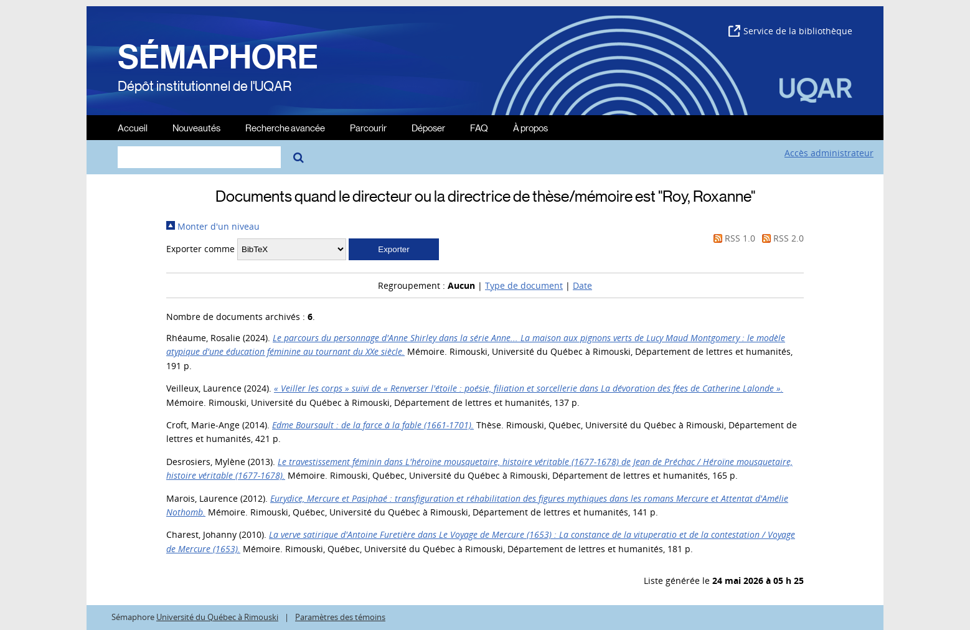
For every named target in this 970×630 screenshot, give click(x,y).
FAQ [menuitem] (479, 127)
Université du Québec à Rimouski (217, 617)
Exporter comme (200, 249)
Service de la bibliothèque (790, 31)
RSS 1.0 (732, 238)
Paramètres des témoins (340, 617)
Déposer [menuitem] (428, 127)
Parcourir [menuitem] (368, 127)
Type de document (524, 285)
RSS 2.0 (781, 238)
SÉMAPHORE (218, 57)
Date (582, 285)
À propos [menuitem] (530, 127)
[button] (394, 249)
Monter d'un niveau (213, 226)
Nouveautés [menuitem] (196, 127)
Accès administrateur (828, 153)
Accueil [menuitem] (133, 127)
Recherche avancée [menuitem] (285, 127)
